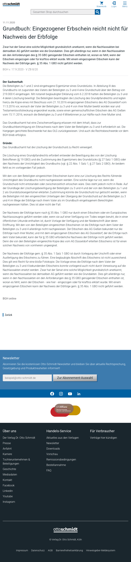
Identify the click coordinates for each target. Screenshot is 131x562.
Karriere (7, 454)
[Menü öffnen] (125, 3)
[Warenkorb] (101, 4)
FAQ (48, 470)
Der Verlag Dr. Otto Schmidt (19, 437)
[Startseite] (66, 531)
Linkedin (8, 490)
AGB (50, 550)
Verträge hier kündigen (103, 437)
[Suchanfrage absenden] (97, 12)
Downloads (53, 448)
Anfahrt (7, 448)
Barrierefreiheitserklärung (69, 550)
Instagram (9, 501)
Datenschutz (38, 550)
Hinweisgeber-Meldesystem (100, 550)
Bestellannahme (56, 465)
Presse (7, 443)
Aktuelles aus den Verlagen (62, 437)
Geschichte (9, 469)
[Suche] (63, 12)
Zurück (8, 315)
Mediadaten (10, 474)
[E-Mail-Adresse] (27, 377)
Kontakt (7, 480)
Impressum (22, 550)
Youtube (8, 496)
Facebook (8, 485)
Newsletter (52, 443)
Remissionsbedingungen (61, 459)
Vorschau (52, 454)
